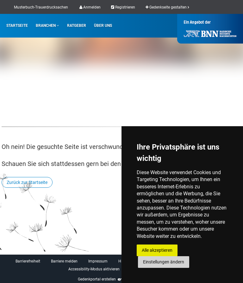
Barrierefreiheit (28, 261)
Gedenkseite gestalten (167, 7)
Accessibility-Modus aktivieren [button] (94, 269)
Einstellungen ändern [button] (163, 261)
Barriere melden (64, 261)
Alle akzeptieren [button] (157, 250)
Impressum (98, 261)
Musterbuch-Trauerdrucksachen (41, 7)
